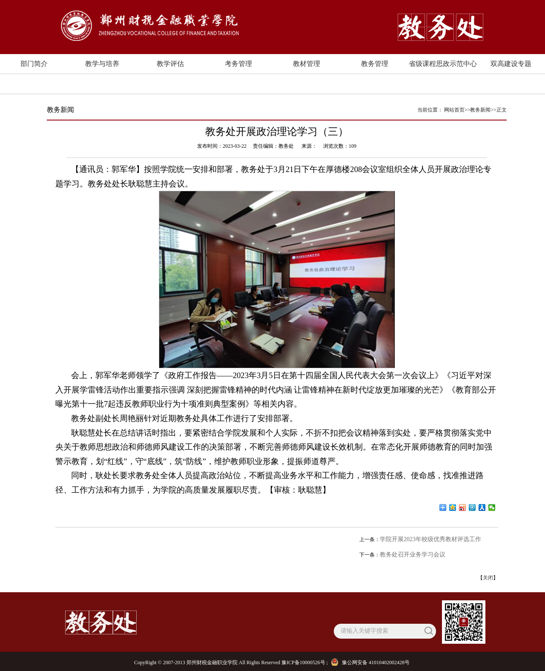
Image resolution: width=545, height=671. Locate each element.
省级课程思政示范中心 (443, 63)
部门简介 (34, 63)
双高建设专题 (510, 63)
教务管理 (374, 63)
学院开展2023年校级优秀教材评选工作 (430, 539)
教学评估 (170, 63)
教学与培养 (102, 63)
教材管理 (306, 63)
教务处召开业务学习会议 (412, 554)
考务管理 (238, 63)
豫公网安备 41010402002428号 (371, 662)
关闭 (488, 578)
